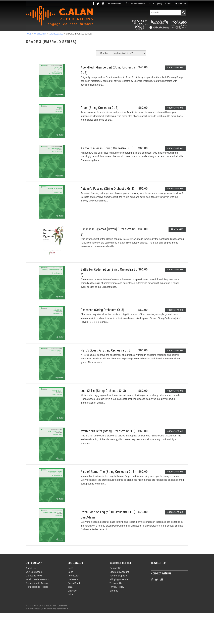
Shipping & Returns (120, 588)
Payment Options (118, 584)
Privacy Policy (117, 595)
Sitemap (114, 599)
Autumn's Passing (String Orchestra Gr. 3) (107, 197)
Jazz (125, 35)
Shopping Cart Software (44, 617)
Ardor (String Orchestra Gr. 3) (100, 117)
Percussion (66, 35)
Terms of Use (116, 592)
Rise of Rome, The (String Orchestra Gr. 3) (108, 480)
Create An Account (135, 3)
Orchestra (87, 35)
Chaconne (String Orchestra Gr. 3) (102, 319)
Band (49, 35)
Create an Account (119, 580)
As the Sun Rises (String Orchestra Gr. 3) (107, 157)
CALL (160, 3)
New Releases (56, 43)
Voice (156, 35)
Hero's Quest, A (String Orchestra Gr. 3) (106, 359)
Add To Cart (177, 238)
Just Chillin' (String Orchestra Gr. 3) (103, 399)
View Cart (180, 3)
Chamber (140, 35)
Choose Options (175, 76)
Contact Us (115, 577)
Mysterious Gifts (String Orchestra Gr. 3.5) (108, 440)
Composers (173, 35)
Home (28, 43)
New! (36, 35)
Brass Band (108, 35)
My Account (114, 3)
